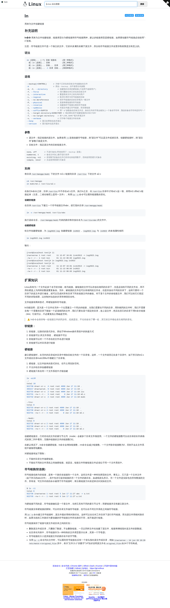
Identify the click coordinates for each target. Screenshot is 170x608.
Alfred (85, 566)
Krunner (99, 566)
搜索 (142, 4)
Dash (92, 566)
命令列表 (65, 566)
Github (78, 568)
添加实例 (139, 15)
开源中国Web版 (111, 566)
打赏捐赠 (70, 568)
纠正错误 (129, 15)
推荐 (85, 575)
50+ (94, 573)
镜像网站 (75, 575)
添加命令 (56, 566)
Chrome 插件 (76, 566)
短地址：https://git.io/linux (93, 568)
